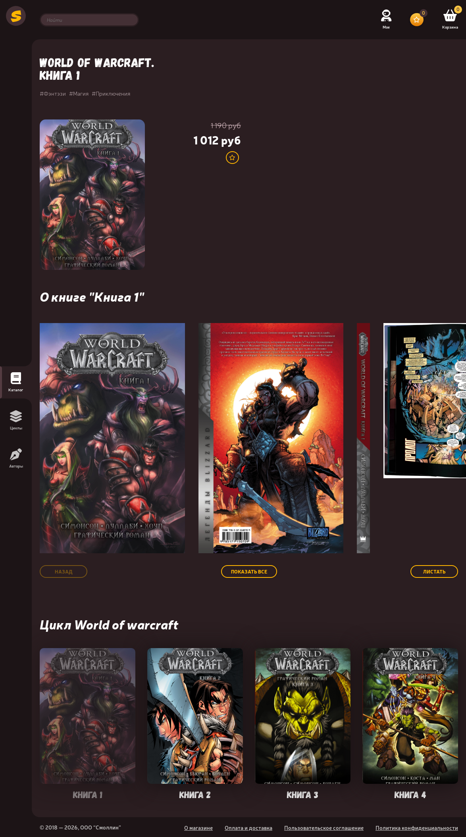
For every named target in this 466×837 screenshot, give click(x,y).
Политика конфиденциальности (416, 827)
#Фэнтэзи (53, 93)
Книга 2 (195, 794)
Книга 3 (302, 794)
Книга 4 (410, 794)
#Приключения (111, 93)
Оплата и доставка (248, 827)
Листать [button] (434, 571)
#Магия (79, 93)
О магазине (198, 827)
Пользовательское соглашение (324, 827)
